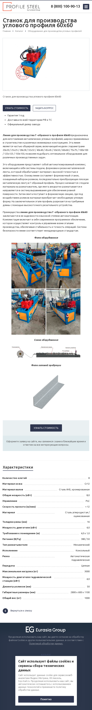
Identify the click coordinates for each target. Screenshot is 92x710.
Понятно (46, 699)
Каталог (46, 655)
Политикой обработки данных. (46, 643)
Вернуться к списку (17, 610)
